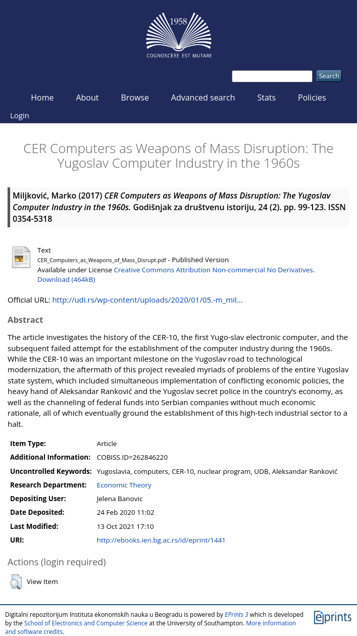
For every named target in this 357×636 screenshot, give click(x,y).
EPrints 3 (236, 614)
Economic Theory (124, 485)
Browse (135, 97)
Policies (312, 97)
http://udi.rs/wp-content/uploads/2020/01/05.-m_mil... (147, 300)
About (87, 97)
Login (19, 115)
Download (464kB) (66, 279)
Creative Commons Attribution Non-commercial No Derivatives (213, 269)
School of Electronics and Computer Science (85, 623)
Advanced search (203, 97)
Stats (266, 97)
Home (42, 97)
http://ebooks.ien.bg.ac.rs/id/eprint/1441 (161, 540)
